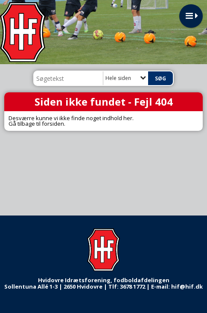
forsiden (53, 123)
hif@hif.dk (187, 286)
